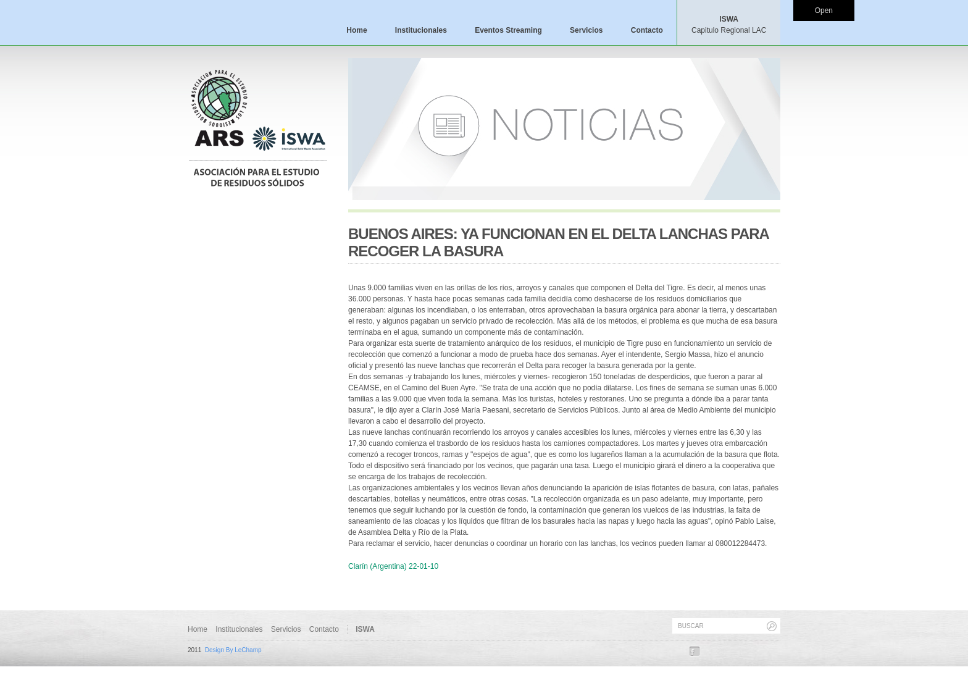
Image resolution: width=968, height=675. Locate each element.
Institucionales (421, 30)
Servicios (586, 30)
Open (824, 10)
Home (356, 30)
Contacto (647, 30)
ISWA (728, 25)
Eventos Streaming (508, 30)
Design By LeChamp (233, 650)
